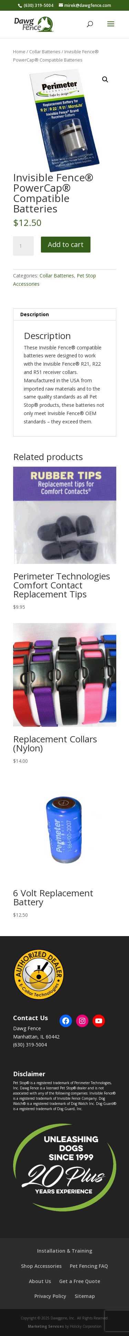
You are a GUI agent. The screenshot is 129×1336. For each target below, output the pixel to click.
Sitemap (85, 1296)
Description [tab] (34, 314)
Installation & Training (64, 1250)
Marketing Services (46, 1326)
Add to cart (66, 244)
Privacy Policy (50, 1296)
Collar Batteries (45, 51)
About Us (40, 1281)
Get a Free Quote (79, 1281)
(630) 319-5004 (38, 5)
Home (19, 51)
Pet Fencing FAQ (89, 1266)
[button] (105, 79)
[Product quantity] (23, 246)
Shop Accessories (41, 1266)
